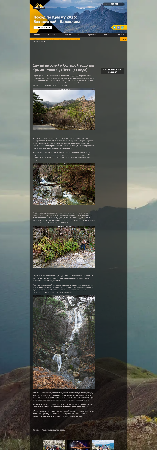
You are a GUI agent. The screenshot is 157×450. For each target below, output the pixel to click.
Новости (36, 35)
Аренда (68, 35)
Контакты (120, 35)
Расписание (52, 35)
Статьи (106, 35)
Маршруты (91, 35)
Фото (78, 35)
